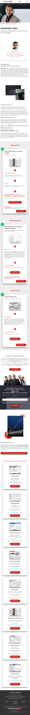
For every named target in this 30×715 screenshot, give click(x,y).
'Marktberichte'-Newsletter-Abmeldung (15, 698)
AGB (6, 702)
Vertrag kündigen (15, 703)
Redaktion (8, 23)
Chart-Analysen (23, 358)
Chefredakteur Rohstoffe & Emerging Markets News (15, 53)
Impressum (23, 702)
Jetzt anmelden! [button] (15, 405)
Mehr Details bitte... (15, 272)
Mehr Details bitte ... (21, 344)
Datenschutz (15, 702)
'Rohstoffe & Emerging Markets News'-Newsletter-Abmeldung (15, 696)
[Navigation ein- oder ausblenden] (26, 1)
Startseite (2, 23)
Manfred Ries (13, 23)
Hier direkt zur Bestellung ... (15, 202)
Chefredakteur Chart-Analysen (15, 54)
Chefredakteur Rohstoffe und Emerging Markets (15, 55)
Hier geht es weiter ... (15, 338)
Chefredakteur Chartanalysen (15, 56)
